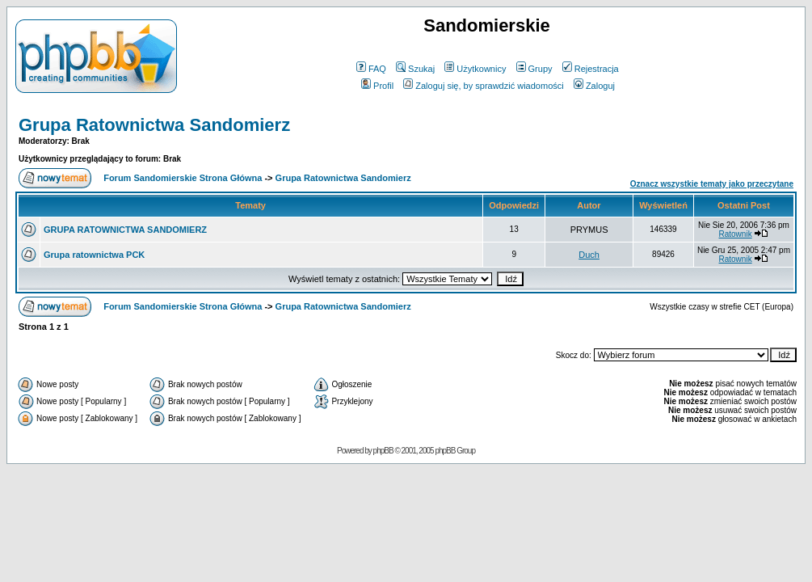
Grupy (534, 69)
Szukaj (415, 69)
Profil (377, 86)
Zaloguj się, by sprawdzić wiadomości (483, 86)
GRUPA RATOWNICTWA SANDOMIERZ (125, 229)
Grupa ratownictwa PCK (94, 254)
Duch (589, 254)
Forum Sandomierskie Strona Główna (182, 178)
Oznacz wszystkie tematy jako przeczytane (711, 183)
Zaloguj (594, 86)
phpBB (383, 450)
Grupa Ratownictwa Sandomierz (154, 125)
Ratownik (735, 234)
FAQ (371, 69)
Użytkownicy (475, 69)
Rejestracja (590, 69)
